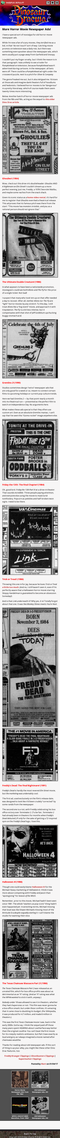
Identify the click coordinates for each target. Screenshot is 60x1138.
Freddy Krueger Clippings (16, 1056)
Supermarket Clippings (30, 1059)
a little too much (10, 587)
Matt (43, 1063)
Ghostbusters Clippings (42, 1056)
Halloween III (38, 887)
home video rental (36, 197)
